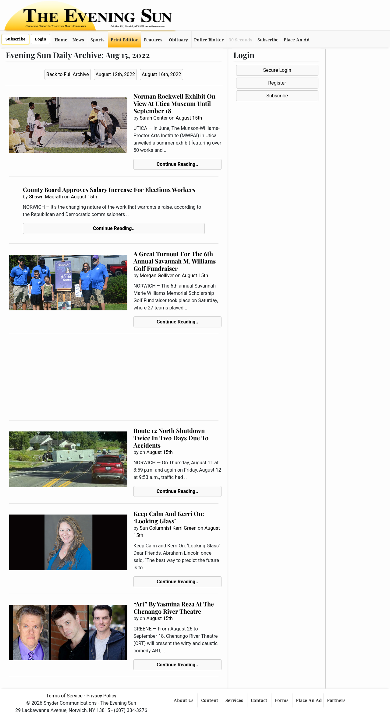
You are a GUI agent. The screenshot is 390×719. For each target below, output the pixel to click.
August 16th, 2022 (161, 74)
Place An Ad (297, 39)
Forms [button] (282, 700)
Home (61, 39)
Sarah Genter (154, 118)
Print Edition (125, 39)
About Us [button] (184, 700)
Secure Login (277, 70)
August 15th (189, 118)
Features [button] (153, 39)
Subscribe (15, 39)
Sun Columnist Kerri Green (168, 528)
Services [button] (234, 700)
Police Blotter (209, 39)
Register (277, 83)
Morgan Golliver (157, 275)
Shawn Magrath (46, 197)
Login (40, 39)
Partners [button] (337, 700)
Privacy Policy (101, 696)
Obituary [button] (178, 39)
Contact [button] (259, 700)
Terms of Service (64, 696)
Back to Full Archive (67, 74)
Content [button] (210, 700)
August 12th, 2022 (115, 74)
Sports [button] (97, 39)
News (78, 39)
